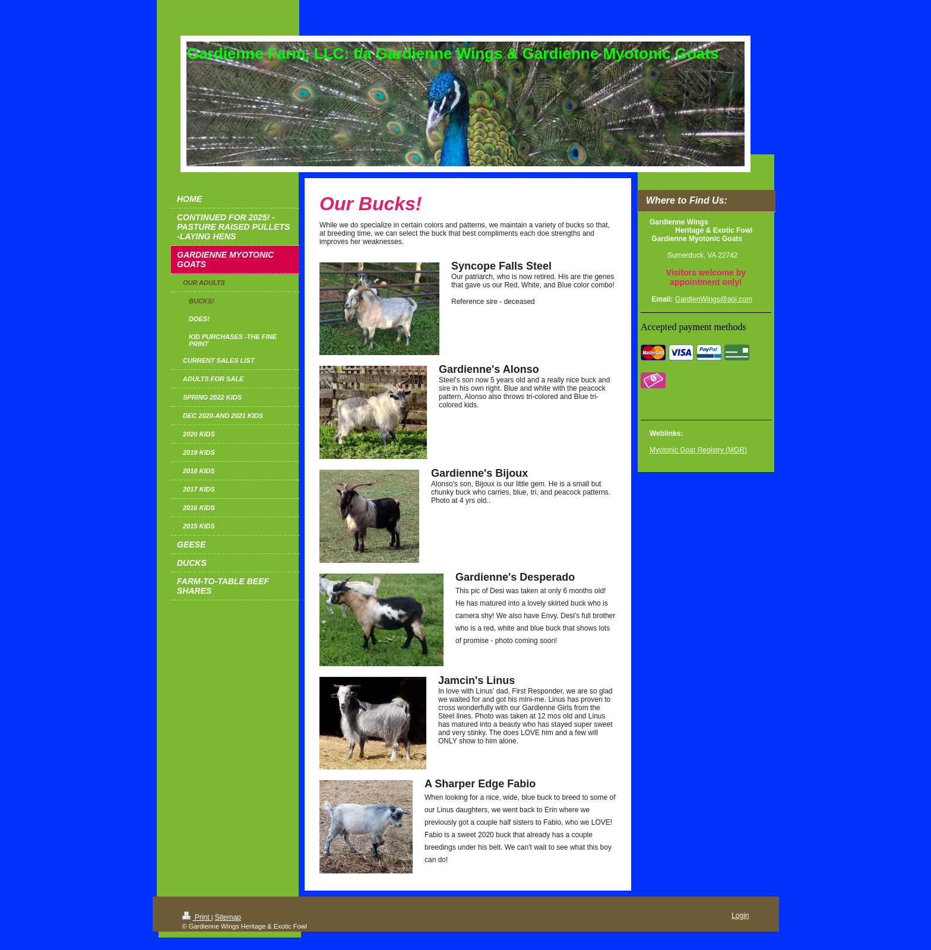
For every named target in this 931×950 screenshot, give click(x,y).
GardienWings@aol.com (713, 299)
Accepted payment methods (693, 327)
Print (196, 917)
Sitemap (228, 917)
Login (740, 915)
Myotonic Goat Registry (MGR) (698, 450)
